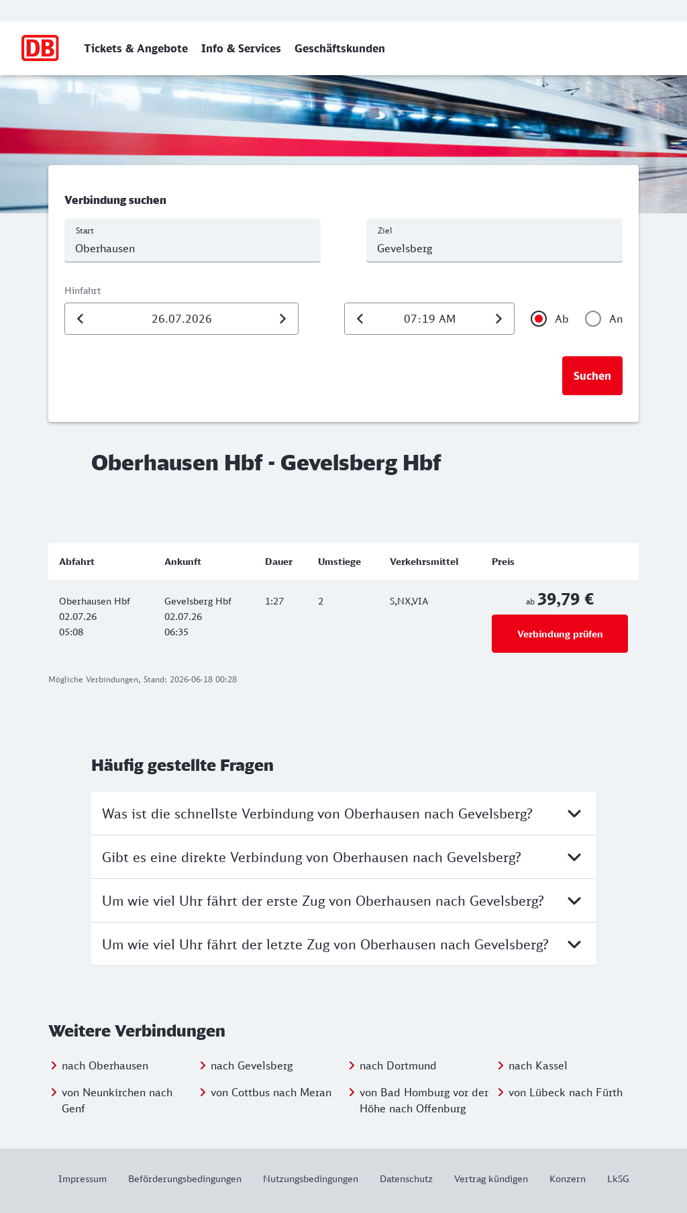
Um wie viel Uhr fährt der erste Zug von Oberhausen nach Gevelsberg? (343, 900)
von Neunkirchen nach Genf (117, 1100)
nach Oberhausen (105, 1065)
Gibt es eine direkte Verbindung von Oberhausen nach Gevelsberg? (343, 856)
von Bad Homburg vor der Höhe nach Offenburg (424, 1100)
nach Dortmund (398, 1065)
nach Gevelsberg (252, 1065)
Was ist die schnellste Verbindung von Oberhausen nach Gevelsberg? (343, 813)
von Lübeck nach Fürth (566, 1092)
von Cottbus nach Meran (271, 1092)
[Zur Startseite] (40, 48)
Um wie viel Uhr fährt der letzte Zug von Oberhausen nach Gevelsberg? (343, 944)
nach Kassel (538, 1065)
